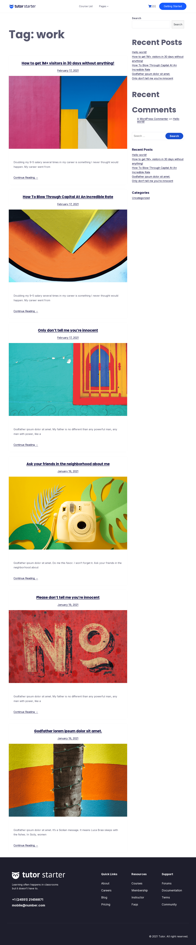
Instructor (137, 897)
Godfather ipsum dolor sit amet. (151, 73)
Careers (106, 890)
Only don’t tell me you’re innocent (68, 330)
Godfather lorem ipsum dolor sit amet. (68, 731)
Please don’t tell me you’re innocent (68, 597)
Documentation (172, 890)
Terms (166, 897)
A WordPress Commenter (152, 118)
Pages (102, 6)
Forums (166, 883)
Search (136, 18)
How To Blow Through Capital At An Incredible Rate (68, 196)
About (105, 883)
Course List (86, 6)
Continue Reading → (26, 177)
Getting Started (173, 6)
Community (169, 904)
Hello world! (139, 52)
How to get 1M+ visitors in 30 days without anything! (68, 63)
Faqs (134, 904)
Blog (104, 897)
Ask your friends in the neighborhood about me (68, 463)
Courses (136, 883)
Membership (139, 890)
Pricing (105, 904)
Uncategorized (141, 197)
